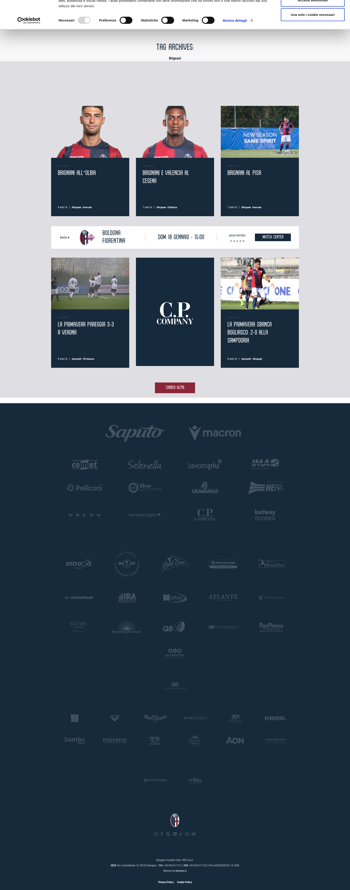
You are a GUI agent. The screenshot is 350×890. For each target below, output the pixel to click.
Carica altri (175, 387)
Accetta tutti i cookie (312, 12)
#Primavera (88, 359)
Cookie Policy (184, 882)
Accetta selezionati (313, 26)
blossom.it (181, 870)
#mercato (87, 207)
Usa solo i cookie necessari (313, 41)
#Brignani (76, 207)
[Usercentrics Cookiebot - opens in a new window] (28, 46)
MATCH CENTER (272, 237)
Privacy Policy (166, 882)
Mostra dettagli (235, 47)
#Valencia (172, 207)
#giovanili (76, 359)
